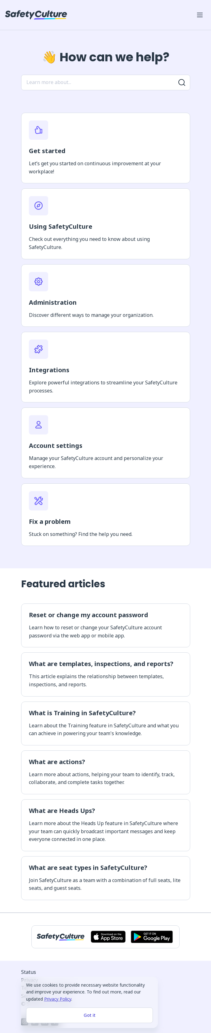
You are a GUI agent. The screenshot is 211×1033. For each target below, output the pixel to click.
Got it (89, 1015)
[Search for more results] (182, 82)
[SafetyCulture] (36, 15)
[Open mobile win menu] (200, 15)
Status (28, 972)
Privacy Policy (57, 999)
